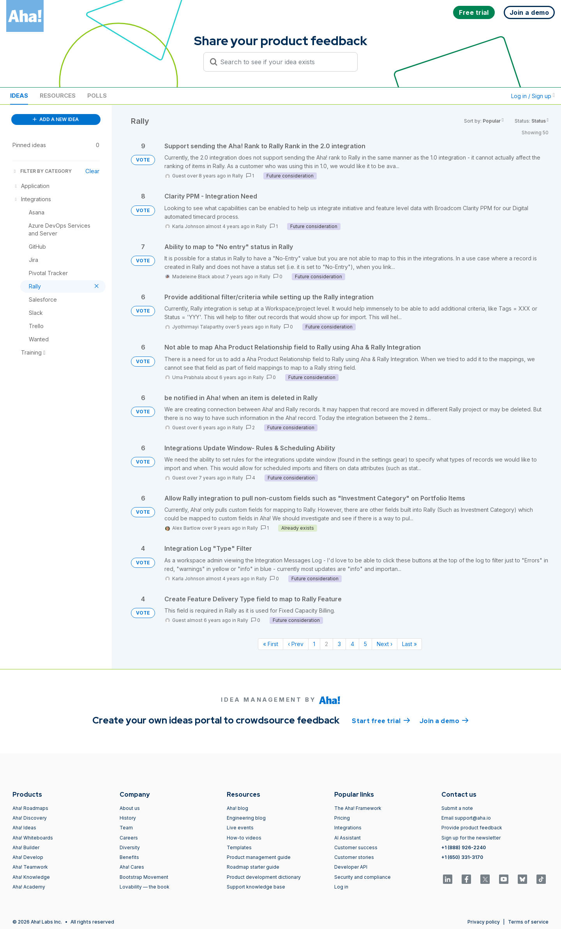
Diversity (130, 847)
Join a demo (444, 720)
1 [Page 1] (314, 644)
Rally (237, 176)
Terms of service (528, 922)
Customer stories (354, 857)
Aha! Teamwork (30, 867)
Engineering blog (246, 818)
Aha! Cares (132, 867)
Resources (58, 95)
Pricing (342, 818)
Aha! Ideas (24, 828)
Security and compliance (362, 877)
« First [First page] (270, 644)
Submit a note (457, 808)
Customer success (356, 847)
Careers (129, 838)
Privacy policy (484, 922)
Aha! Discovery (29, 818)
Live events (240, 828)
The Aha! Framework (357, 808)
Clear (92, 171)
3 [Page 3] (339, 644)
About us (130, 808)
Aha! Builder (25, 847)
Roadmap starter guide (253, 867)
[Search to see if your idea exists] (284, 62)
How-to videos (244, 838)
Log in (341, 887)
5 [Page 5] (365, 644)
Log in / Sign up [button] (533, 96)
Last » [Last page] (409, 644)
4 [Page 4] (352, 644)
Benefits (129, 857)
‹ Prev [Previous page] (295, 644)
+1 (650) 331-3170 (462, 857)
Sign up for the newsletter (471, 838)
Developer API (350, 867)
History (128, 818)
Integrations (348, 828)
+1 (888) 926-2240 (463, 847)
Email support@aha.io (466, 818)
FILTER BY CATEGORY (42, 171)
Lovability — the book (144, 887)
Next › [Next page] (384, 644)
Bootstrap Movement (144, 877)
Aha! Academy (28, 887)
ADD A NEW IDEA (56, 119)
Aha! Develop (27, 857)
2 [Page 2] (326, 644)
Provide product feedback (471, 828)
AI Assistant (347, 838)
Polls (97, 95)
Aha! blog (237, 808)
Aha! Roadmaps (30, 808)
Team (126, 828)
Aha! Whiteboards (32, 838)
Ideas (19, 95)
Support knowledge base (256, 887)
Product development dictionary (264, 877)
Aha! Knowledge (31, 877)
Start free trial (381, 720)
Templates (239, 847)
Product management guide (259, 857)
